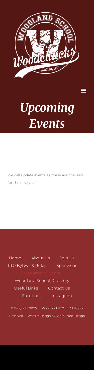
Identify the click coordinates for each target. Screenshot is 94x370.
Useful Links (26, 288)
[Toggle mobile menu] (83, 90)
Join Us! (67, 258)
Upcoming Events (42, 273)
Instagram (62, 295)
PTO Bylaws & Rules (27, 265)
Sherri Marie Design (70, 316)
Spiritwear (66, 265)
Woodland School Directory (42, 280)
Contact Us (59, 288)
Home (15, 258)
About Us (40, 258)
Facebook (32, 295)
